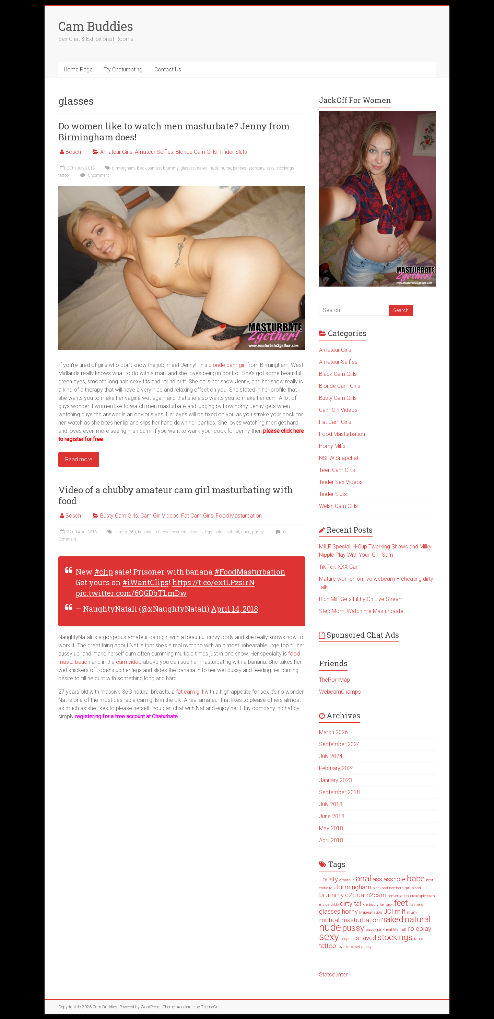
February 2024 (336, 768)
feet (156, 532)
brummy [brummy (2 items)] (331, 895)
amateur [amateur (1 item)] (346, 880)
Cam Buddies (95, 26)
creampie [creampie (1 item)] (418, 896)
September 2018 (339, 792)
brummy (170, 168)
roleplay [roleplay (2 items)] (419, 929)
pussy (258, 532)
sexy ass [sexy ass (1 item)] (347, 939)
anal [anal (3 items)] (363, 878)
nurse (226, 168)
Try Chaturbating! (123, 69)
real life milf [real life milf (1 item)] (396, 929)
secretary (256, 168)
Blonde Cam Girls (196, 152)
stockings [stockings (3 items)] (395, 937)
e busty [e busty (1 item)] (372, 904)
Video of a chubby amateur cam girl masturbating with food (175, 495)
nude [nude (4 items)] (330, 927)
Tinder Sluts (233, 152)
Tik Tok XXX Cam (340, 567)
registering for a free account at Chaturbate (126, 716)
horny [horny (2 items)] (350, 911)
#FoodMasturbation (249, 572)
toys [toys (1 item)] (341, 947)
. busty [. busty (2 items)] (328, 879)
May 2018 (331, 828)
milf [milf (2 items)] (400, 911)
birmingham (123, 168)
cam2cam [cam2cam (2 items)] (371, 895)
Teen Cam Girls (337, 470)
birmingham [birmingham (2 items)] (354, 887)
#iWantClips (145, 582)
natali (219, 532)
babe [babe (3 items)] (416, 878)
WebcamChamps (340, 691)
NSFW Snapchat (338, 458)
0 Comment (94, 175)
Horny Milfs (332, 446)
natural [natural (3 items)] (418, 919)
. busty (120, 532)
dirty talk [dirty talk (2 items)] (352, 903)
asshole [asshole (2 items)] (394, 879)
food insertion (174, 532)
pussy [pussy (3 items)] (353, 928)
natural (232, 532)
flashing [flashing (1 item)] (416, 904)
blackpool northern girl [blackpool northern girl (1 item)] (391, 888)
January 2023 (335, 780)
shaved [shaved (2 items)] (366, 938)
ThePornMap (334, 679)
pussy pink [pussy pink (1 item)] (375, 929)
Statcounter (333, 974)
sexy (270, 168)
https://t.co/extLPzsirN (213, 582)
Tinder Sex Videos (341, 482)
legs (208, 532)
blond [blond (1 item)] (416, 888)
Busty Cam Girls (119, 515)
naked (202, 168)
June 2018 (331, 816)
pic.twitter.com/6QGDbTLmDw (131, 593)
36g (132, 532)
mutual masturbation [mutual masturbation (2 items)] (349, 920)
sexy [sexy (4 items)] (329, 936)
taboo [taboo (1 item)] (418, 939)
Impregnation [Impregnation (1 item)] (370, 912)
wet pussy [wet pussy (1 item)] (363, 947)
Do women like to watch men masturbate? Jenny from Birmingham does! (174, 131)
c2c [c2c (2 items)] (350, 895)
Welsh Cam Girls (338, 506)
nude (214, 168)
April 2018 (331, 840)
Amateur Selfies (154, 152)
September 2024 (339, 744)
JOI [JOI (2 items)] (388, 911)
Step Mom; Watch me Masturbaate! (361, 611)
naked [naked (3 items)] (392, 919)
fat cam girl (189, 691)
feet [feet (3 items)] (401, 903)
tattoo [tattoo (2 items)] (327, 946)
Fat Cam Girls (197, 515)
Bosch (73, 152)
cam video (129, 662)
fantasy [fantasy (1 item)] (386, 904)
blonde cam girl (227, 365)
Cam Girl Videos (159, 515)
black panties (149, 168)
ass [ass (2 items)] (377, 879)
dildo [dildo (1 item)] (335, 904)
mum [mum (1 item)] (412, 912)
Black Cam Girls (338, 374)
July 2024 (330, 756)
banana (144, 532)
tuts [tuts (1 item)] (349, 947)
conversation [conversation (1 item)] (398, 896)
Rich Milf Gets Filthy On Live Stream (361, 599)
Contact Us (167, 69)
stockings (285, 168)
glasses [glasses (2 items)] (329, 911)
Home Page (78, 69)
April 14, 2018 (234, 609)
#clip (103, 572)
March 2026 (333, 732)
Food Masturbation (239, 515)
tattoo (63, 175)
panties (239, 168)
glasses (187, 168)
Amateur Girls (116, 152)
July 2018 (330, 804)
